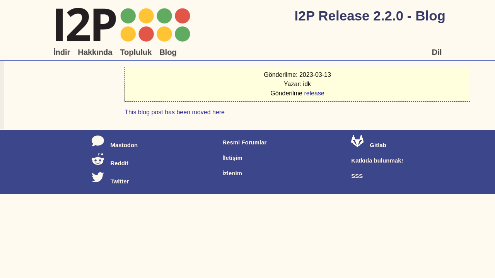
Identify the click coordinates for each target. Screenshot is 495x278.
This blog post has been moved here (151, 77)
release (446, 99)
